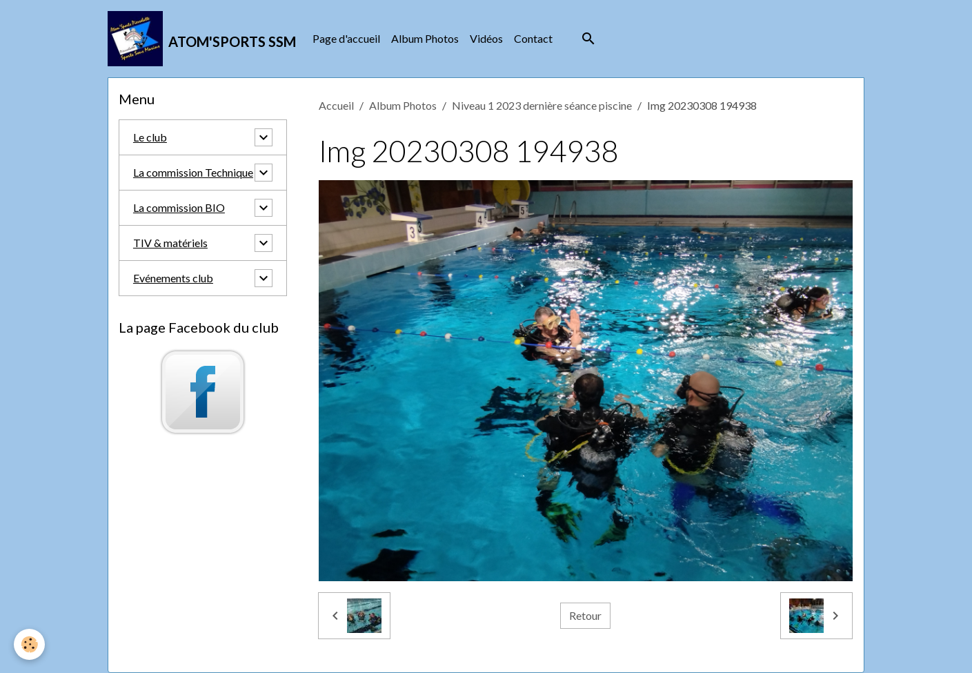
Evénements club (173, 277)
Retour (585, 615)
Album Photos (425, 38)
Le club (150, 137)
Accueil (336, 105)
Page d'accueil (346, 38)
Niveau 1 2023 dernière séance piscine (542, 105)
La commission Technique (193, 172)
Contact (533, 38)
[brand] (202, 38)
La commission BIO (179, 207)
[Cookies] (29, 644)
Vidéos (486, 38)
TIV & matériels (170, 242)
